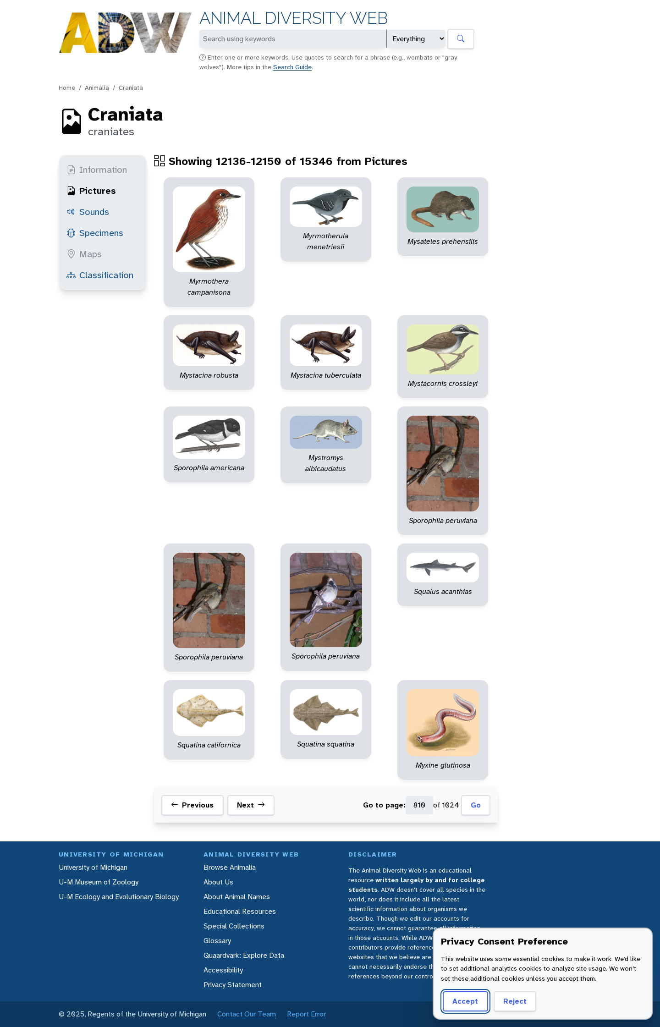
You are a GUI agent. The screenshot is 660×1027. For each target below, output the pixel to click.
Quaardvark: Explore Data (244, 955)
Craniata (131, 87)
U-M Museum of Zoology (98, 882)
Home (67, 87)
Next (251, 805)
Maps (84, 254)
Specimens (94, 233)
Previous (192, 805)
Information (96, 169)
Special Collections (234, 926)
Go (476, 805)
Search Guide (292, 67)
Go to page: (384, 805)
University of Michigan (93, 867)
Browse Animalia (230, 867)
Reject (515, 1001)
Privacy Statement (233, 984)
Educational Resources (240, 911)
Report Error (306, 1014)
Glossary (217, 940)
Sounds (87, 212)
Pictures (91, 191)
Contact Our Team (246, 1014)
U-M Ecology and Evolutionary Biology (119, 896)
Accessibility (223, 970)
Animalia (97, 87)
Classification (99, 275)
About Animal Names (237, 896)
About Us (218, 882)
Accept (465, 1001)
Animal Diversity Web (293, 18)
